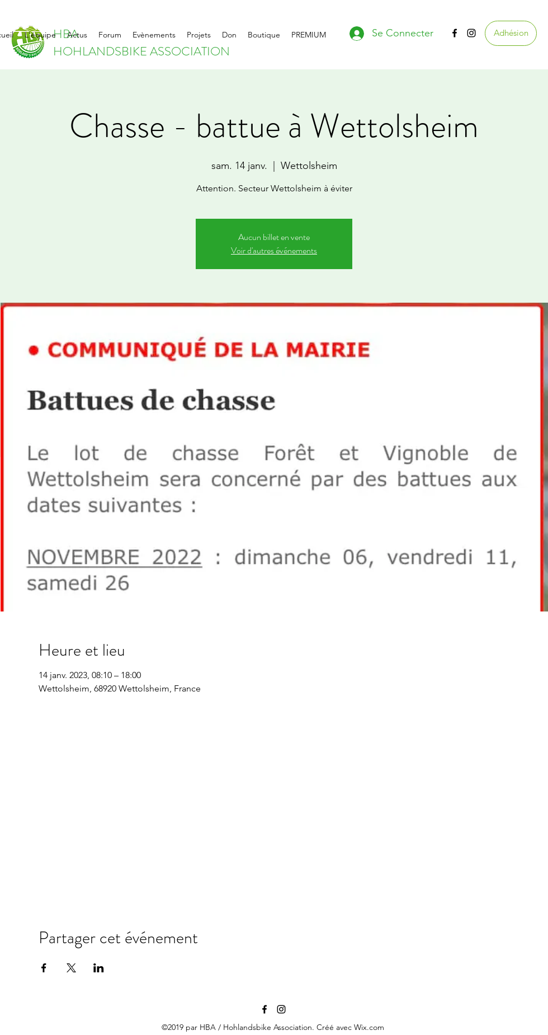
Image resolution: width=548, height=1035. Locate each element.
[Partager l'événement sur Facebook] (44, 967)
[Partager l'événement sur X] (71, 967)
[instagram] (471, 33)
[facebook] (454, 33)
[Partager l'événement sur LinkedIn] (98, 967)
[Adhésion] (511, 33)
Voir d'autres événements (274, 250)
